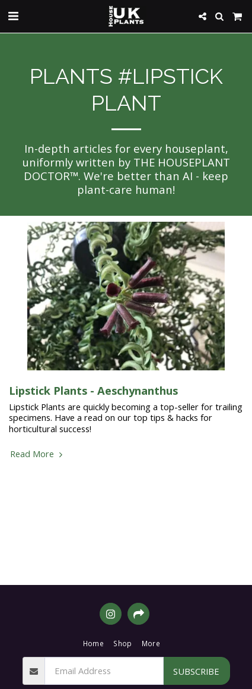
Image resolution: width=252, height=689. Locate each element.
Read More (37, 453)
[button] (13, 16)
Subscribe (196, 671)
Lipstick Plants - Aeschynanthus (93, 390)
